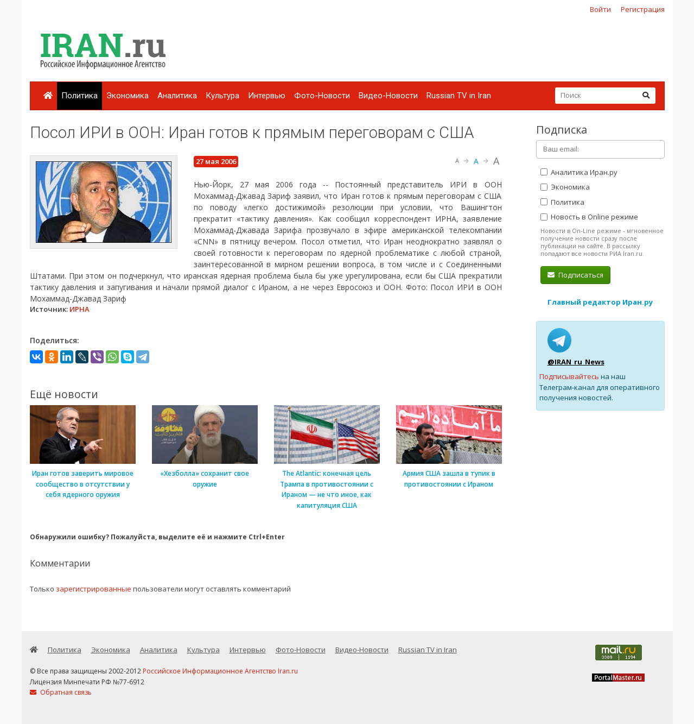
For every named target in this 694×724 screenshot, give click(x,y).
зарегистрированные (93, 589)
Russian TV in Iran (458, 95)
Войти (600, 9)
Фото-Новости (322, 95)
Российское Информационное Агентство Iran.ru (220, 671)
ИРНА (79, 309)
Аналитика (177, 95)
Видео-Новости (388, 95)
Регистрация (643, 9)
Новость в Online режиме (589, 217)
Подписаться (575, 275)
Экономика (127, 95)
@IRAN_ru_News (575, 362)
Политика (79, 95)
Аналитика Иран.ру (578, 172)
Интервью (266, 95)
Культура (222, 95)
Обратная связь (61, 692)
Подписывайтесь (569, 376)
